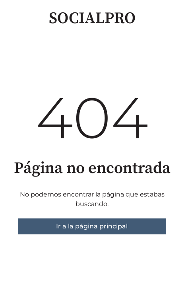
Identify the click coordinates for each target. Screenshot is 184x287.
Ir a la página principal (92, 226)
